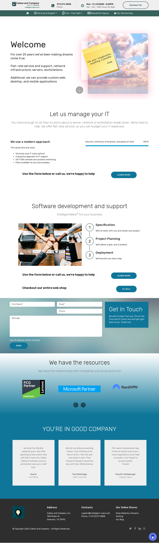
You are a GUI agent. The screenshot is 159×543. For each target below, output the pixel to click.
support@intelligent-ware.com (95, 513)
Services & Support (44, 13)
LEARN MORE (123, 175)
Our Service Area (123, 13)
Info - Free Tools (71, 13)
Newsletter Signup (98, 13)
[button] (75, 405)
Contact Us (135, 5)
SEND (19, 346)
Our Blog (120, 520)
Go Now (126, 289)
